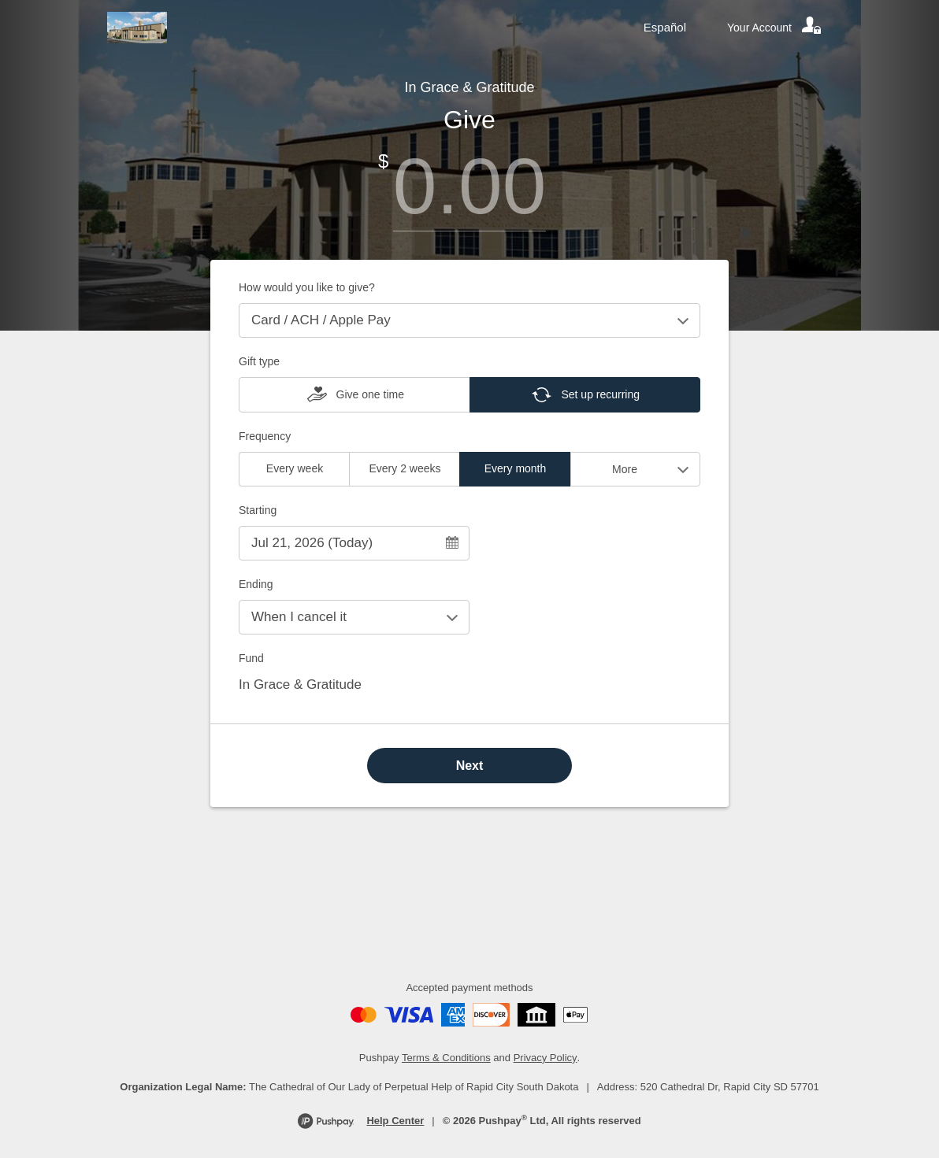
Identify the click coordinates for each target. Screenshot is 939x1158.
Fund (251, 658)
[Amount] (469, 186)
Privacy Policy (545, 1058)
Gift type (259, 361)
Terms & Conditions (446, 1058)
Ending (256, 584)
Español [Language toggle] (665, 27)
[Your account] (775, 27)
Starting (258, 510)
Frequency (265, 436)
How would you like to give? (307, 287)
